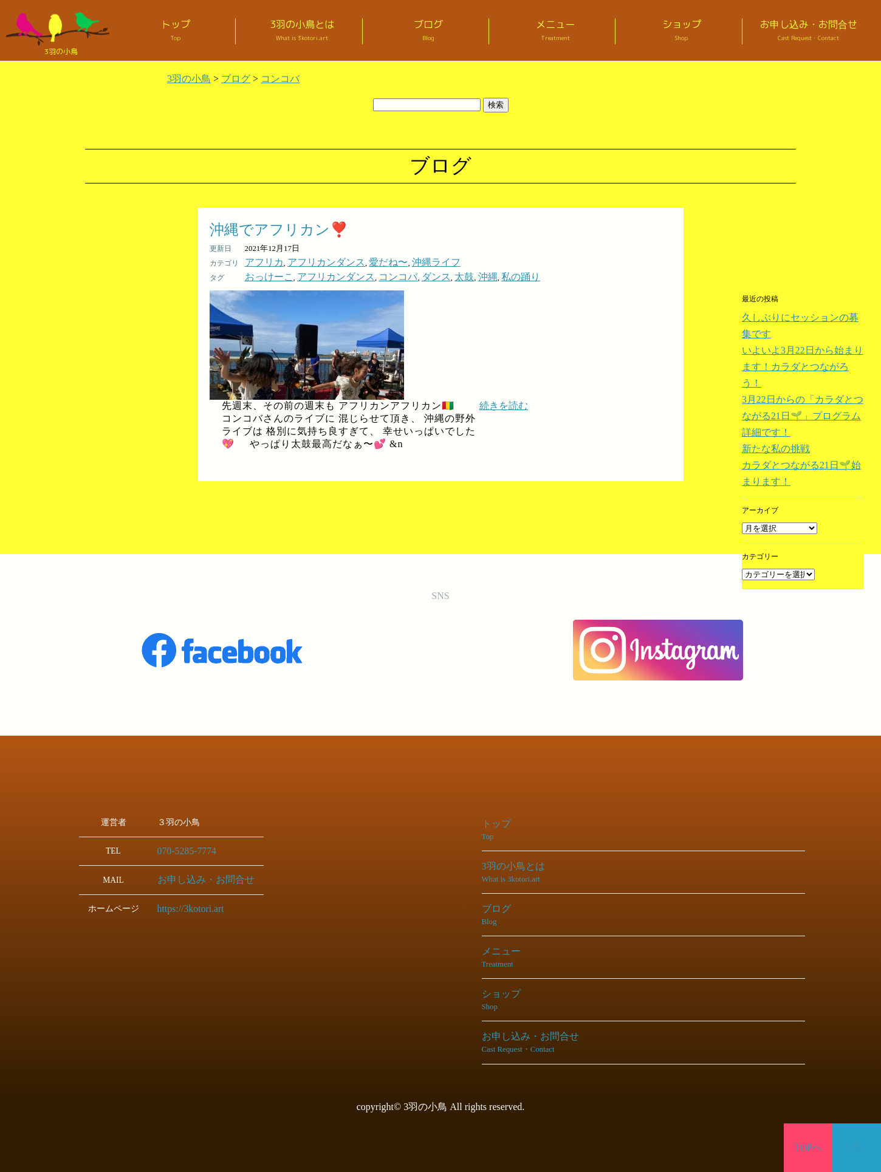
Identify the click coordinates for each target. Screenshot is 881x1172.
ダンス (402, 275)
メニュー (555, 30)
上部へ (857, 1147)
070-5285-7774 (182, 848)
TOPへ (808, 1147)
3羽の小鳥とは (302, 30)
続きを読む (503, 403)
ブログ (428, 30)
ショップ (682, 30)
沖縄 (446, 275)
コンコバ (370, 275)
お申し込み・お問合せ (808, 30)
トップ (175, 30)
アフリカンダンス (311, 262)
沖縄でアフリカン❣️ (279, 230)
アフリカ (260, 262)
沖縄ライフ (402, 262)
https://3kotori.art (185, 905)
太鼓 (426, 275)
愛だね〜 (363, 262)
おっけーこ (264, 275)
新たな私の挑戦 (767, 393)
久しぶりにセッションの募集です (796, 317)
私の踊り (473, 275)
